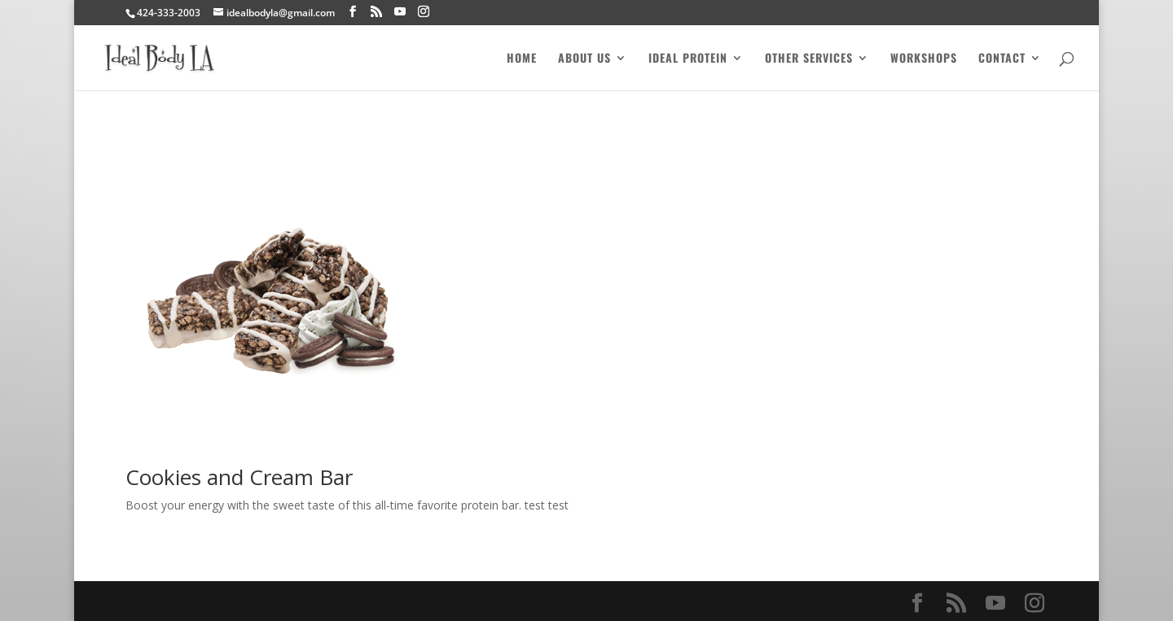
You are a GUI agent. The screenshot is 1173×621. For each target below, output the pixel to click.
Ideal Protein (687, 59)
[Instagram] (423, 12)
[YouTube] (400, 12)
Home (522, 59)
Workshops (923, 59)
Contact (1002, 59)
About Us (584, 59)
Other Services (809, 59)
